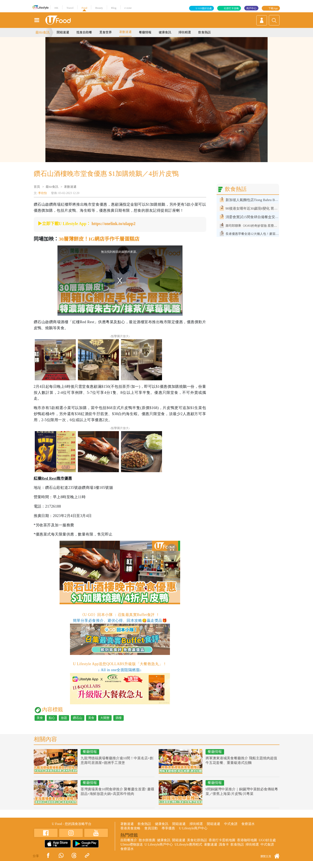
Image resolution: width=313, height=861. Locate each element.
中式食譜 (230, 824)
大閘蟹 (105, 718)
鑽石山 (77, 718)
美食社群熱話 (197, 840)
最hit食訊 (52, 186)
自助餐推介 (128, 840)
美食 (40, 718)
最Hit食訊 (42, 32)
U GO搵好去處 (204, 8)
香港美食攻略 (130, 828)
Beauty (99, 7)
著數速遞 (125, 32)
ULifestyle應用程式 (188, 844)
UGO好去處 (267, 840)
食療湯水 (248, 824)
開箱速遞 (63, 32)
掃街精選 (184, 32)
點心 (52, 718)
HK (57, 7)
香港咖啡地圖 (247, 840)
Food (84, 7)
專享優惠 (168, 828)
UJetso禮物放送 (131, 844)
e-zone (128, 7)
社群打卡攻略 (231, 8)
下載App (273, 8)
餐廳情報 (145, 32)
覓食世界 (105, 32)
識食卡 (224, 844)
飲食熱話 (204, 32)
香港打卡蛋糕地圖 (222, 840)
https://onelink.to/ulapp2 (114, 223)
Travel (69, 7)
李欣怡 (42, 193)
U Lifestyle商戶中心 (193, 828)
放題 (64, 718)
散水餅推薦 (147, 840)
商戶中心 (251, 8)
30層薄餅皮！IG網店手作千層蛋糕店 (99, 239)
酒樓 (118, 718)
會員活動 (151, 828)
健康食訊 (165, 32)
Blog (113, 7)
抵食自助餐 (84, 32)
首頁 (37, 186)
